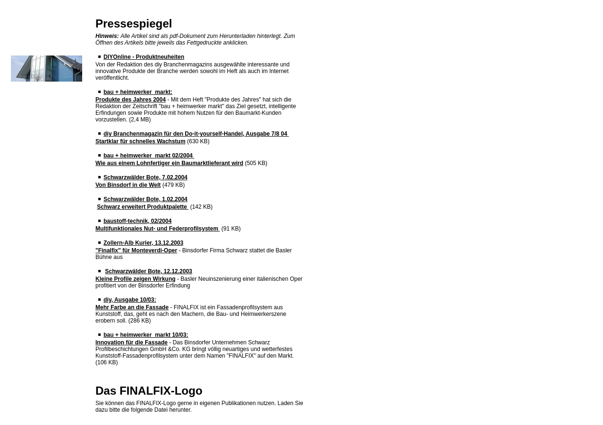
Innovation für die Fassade (131, 342)
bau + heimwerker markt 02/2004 (149, 155)
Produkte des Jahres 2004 (130, 99)
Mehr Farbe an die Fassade (132, 307)
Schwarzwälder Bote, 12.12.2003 (148, 271)
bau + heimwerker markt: (138, 92)
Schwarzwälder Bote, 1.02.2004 (146, 199)
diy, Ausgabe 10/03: (130, 299)
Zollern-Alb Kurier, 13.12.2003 (143, 243)
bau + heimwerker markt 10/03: (146, 335)
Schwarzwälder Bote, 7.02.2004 (146, 177)
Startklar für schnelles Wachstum (140, 141)
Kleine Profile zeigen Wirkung (135, 279)
